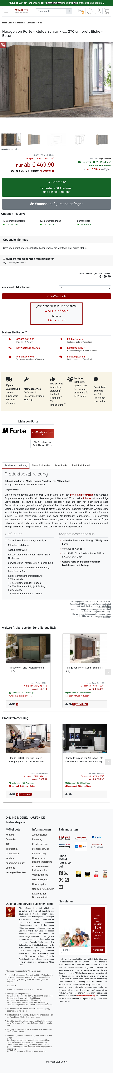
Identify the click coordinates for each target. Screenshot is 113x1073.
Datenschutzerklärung (85, 996)
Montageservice (40, 848)
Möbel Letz (7, 23)
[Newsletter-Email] (76, 950)
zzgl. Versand (105, 159)
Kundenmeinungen (15, 863)
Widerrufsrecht (40, 874)
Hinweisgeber (39, 884)
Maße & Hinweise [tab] (41, 465)
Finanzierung (39, 853)
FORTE (39, 23)
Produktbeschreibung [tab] (16, 465)
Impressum (12, 848)
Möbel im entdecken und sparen (56, 2)
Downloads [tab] (61, 465)
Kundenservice (40, 844)
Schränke (31, 23)
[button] (89, 11)
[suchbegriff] (51, 11)
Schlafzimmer (19, 23)
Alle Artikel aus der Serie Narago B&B (42, 443)
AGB (8, 844)
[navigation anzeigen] (6, 11)
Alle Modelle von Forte (42, 433)
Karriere (10, 858)
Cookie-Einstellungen (43, 889)
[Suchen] (69, 11)
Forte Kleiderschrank (81, 494)
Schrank (86, 498)
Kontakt (10, 834)
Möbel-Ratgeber (40, 879)
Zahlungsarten (39, 834)
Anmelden (11, 839)
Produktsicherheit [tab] (81, 465)
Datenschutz (12, 853)
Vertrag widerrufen (16, 872)
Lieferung (37, 839)
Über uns (10, 867)
